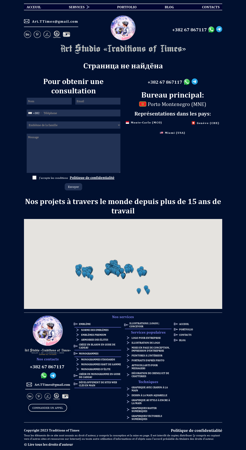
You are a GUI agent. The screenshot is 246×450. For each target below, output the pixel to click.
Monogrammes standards (98, 359)
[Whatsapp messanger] (212, 29)
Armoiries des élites (94, 339)
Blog (182, 340)
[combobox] (35, 113)
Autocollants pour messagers (145, 367)
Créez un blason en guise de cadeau (97, 346)
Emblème (85, 323)
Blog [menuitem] (166, 7)
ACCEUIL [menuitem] (31, 7)
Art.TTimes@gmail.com (51, 21)
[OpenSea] (57, 35)
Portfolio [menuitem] (123, 7)
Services (77, 7)
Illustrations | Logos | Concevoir (144, 325)
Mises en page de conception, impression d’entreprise (151, 349)
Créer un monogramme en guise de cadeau (99, 375)
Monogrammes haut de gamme (101, 364)
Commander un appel (47, 408)
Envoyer (73, 187)
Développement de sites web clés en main (98, 384)
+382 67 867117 (189, 29)
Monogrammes (88, 353)
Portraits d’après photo (148, 360)
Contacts (185, 334)
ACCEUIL (184, 323)
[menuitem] (75, 7)
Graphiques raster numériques (144, 409)
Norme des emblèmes (94, 329)
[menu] (123, 7)
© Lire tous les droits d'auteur (48, 444)
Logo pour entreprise (146, 337)
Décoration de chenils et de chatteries (150, 375)
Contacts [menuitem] (208, 7)
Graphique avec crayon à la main (150, 389)
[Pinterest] (37, 35)
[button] (79, 273)
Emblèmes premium (93, 334)
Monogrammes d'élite (95, 369)
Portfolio (186, 329)
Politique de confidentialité (92, 177)
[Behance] (28, 35)
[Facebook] (66, 35)
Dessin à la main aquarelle (149, 395)
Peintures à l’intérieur (147, 355)
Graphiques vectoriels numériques (147, 417)
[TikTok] (47, 35)
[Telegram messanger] (219, 29)
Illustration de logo (146, 342)
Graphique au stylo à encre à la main (151, 402)
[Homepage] (123, 49)
